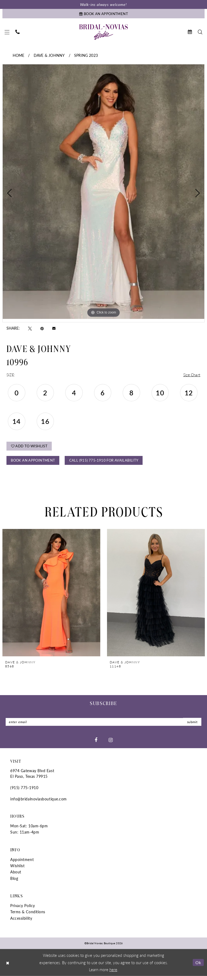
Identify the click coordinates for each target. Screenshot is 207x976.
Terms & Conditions (27, 911)
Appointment (22, 859)
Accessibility (21, 918)
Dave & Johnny (49, 55)
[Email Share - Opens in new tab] (54, 328)
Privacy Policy (22, 905)
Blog (14, 878)
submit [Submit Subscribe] (192, 722)
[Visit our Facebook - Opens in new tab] (96, 740)
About (15, 871)
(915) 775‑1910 (24, 787)
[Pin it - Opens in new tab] (42, 328)
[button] (7, 32)
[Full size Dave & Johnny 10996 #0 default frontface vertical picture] (103, 191)
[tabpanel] (103, 191)
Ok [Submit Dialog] (198, 962)
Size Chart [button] (191, 374)
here (113, 969)
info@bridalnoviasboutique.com (38, 798)
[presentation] (51, 592)
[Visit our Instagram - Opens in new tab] (110, 740)
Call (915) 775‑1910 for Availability (104, 460)
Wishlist (17, 865)
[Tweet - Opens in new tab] (30, 328)
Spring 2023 (86, 55)
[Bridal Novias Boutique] (103, 32)
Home (19, 55)
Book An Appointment (33, 460)
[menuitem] (7, 32)
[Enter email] (103, 722)
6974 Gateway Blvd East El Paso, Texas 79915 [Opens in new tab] (32, 773)
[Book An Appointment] (103, 13)
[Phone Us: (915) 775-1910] (17, 32)
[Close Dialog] (7, 962)
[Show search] (200, 32)
